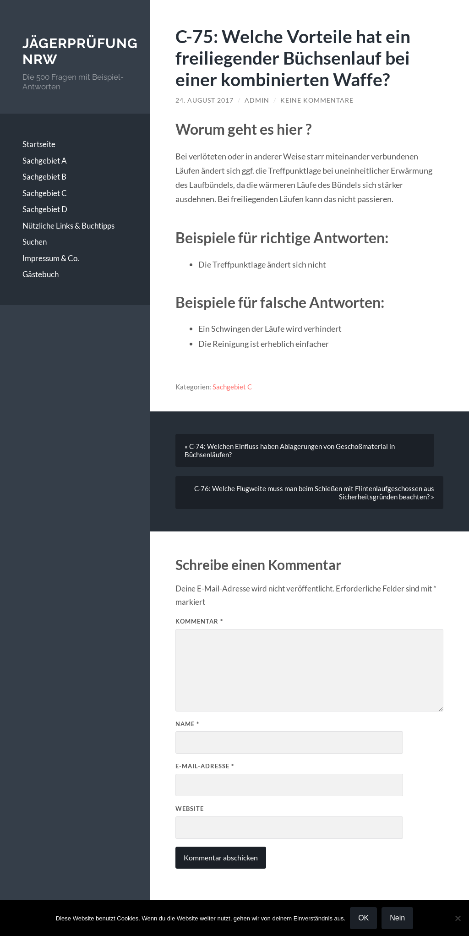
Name (187, 724)
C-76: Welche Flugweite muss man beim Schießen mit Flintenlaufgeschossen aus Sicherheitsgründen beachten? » (314, 492)
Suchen (34, 241)
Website (189, 808)
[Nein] (457, 918)
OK (363, 918)
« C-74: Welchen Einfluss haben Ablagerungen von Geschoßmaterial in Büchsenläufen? (290, 450)
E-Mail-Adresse (204, 766)
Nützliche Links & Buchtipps (68, 225)
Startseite (38, 144)
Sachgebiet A (44, 160)
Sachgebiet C (44, 193)
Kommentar (199, 621)
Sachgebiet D (44, 209)
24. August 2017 (204, 100)
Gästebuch (40, 274)
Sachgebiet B (44, 176)
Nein (397, 918)
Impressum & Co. (50, 258)
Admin (257, 100)
